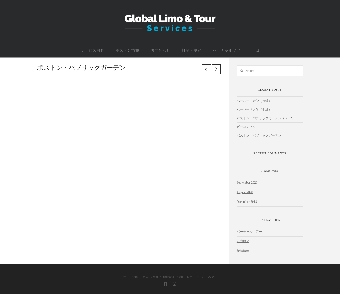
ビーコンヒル (246, 127)
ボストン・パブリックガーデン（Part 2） (266, 118)
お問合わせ (169, 277)
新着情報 (243, 251)
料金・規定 (185, 277)
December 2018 (247, 201)
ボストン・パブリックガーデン (259, 135)
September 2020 (247, 182)
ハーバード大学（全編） (254, 109)
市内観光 (243, 241)
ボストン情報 (150, 277)
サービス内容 (130, 277)
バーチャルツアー (249, 231)
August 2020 (245, 192)
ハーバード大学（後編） (254, 101)
